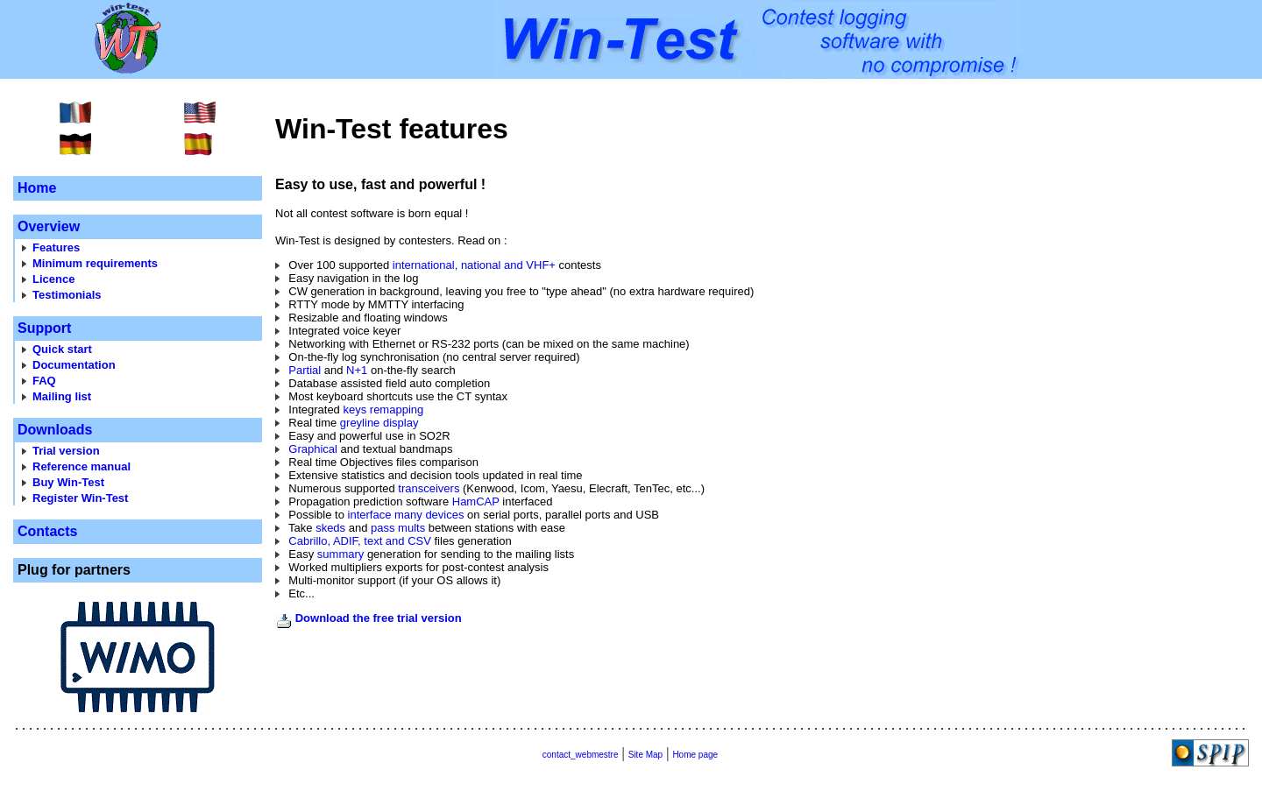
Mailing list (61, 396)
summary (340, 554)
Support (44, 328)
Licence (53, 279)
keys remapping (383, 409)
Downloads (55, 429)
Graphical (312, 448)
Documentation (74, 364)
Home (37, 187)
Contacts (47, 531)
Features (56, 247)
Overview (49, 226)
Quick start (62, 349)
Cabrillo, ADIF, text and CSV (359, 540)
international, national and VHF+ (474, 265)
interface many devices (406, 514)
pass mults (398, 527)
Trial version (66, 450)
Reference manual (81, 466)
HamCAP (476, 501)
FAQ (44, 380)
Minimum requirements (95, 263)
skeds (330, 527)
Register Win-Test (80, 498)
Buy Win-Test (68, 482)
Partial (304, 370)
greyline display (379, 422)
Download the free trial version (378, 618)
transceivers (428, 488)
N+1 (356, 370)
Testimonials (67, 294)
